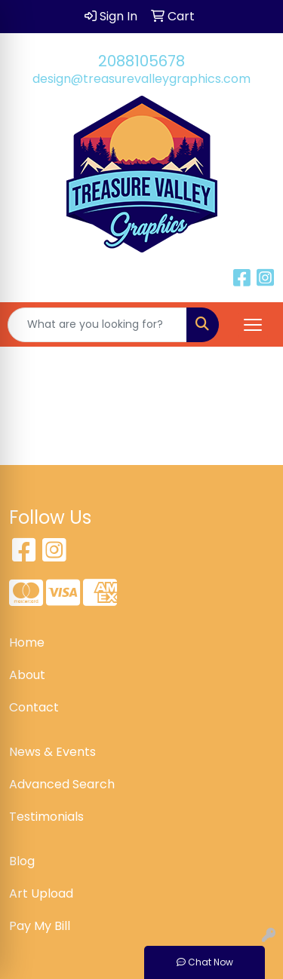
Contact (34, 707)
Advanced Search (62, 784)
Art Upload (41, 893)
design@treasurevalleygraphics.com (141, 78)
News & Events (52, 751)
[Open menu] (253, 325)
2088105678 (141, 61)
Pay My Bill (39, 926)
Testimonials (46, 816)
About (27, 675)
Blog (22, 861)
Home (27, 642)
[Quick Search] (97, 324)
